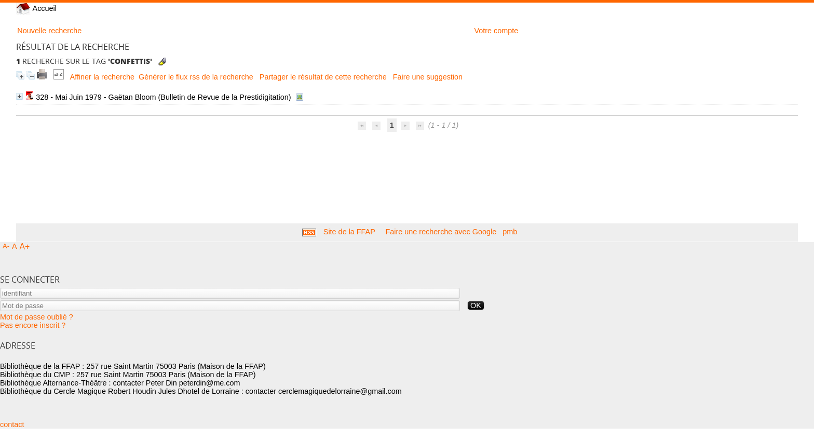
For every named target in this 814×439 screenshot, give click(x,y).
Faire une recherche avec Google (441, 232)
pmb (510, 232)
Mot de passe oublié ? (36, 317)
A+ (25, 246)
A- (6, 246)
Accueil (36, 8)
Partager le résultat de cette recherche (323, 77)
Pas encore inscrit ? (32, 325)
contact (12, 424)
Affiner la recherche (102, 77)
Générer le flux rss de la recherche (196, 77)
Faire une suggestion (428, 77)
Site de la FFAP (349, 232)
